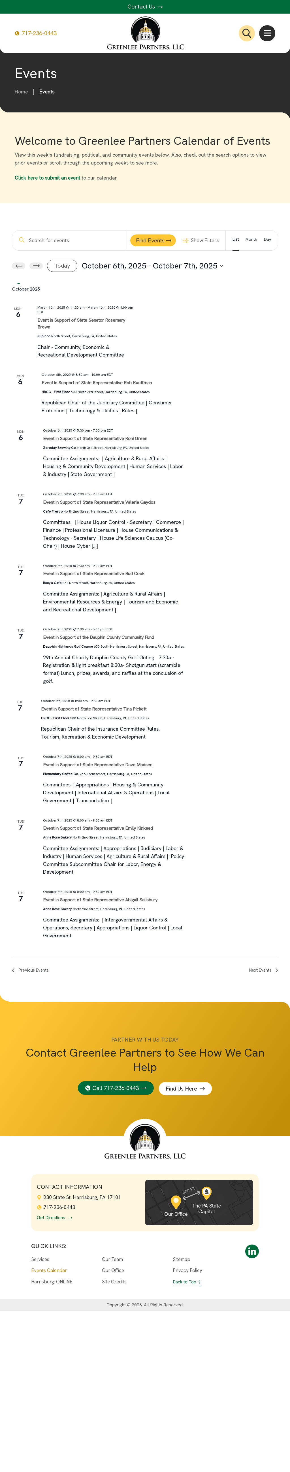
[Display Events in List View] (236, 240)
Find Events (150, 240)
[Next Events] (36, 266)
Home (21, 91)
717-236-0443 (36, 33)
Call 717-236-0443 (115, 1249)
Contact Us (145, 6)
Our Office (113, 1431)
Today (62, 265)
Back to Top (184, 1443)
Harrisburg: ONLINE (51, 1443)
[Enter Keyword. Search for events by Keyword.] (70, 240)
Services (40, 1420)
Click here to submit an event (48, 177)
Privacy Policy (187, 1431)
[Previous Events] (18, 266)
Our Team (112, 1420)
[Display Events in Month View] (251, 240)
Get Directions (51, 1379)
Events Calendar (49, 1431)
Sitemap (181, 1420)
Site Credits (114, 1443)
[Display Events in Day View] (267, 240)
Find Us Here (182, 1249)
